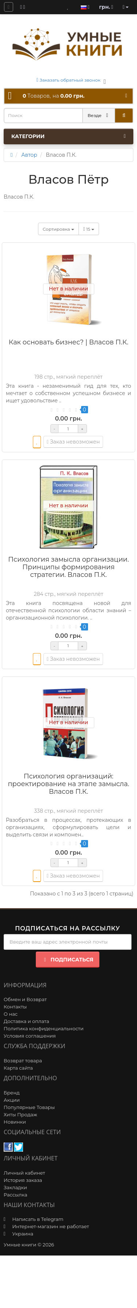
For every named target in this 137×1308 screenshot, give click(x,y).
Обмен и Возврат (25, 999)
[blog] (22, 7)
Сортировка (58, 229)
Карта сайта (18, 1068)
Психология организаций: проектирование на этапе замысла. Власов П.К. (68, 784)
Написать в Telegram (37, 1219)
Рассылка (15, 1195)
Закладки (15, 1187)
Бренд (12, 1093)
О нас (11, 1014)
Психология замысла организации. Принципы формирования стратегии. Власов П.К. (68, 567)
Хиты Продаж (20, 1114)
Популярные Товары (29, 1107)
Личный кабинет (24, 1173)
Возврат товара (23, 1060)
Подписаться (67, 959)
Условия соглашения (30, 1036)
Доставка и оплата (26, 1021)
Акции (12, 1100)
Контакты (15, 1007)
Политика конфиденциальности (44, 1028)
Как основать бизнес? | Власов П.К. (68, 342)
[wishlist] (37, 442)
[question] (8, 7)
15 (89, 229)
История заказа (23, 1180)
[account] (125, 7)
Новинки (15, 1122)
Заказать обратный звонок (68, 80)
